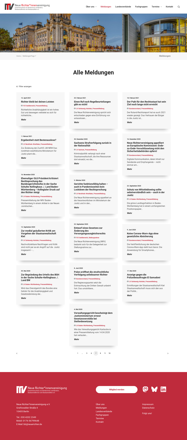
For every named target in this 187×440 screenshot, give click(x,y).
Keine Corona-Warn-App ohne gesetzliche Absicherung (142, 235)
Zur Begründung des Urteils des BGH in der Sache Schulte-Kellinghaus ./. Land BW (40, 277)
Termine (157, 6)
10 (109, 353)
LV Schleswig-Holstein (84, 109)
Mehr (23, 119)
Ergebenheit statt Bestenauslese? (38, 140)
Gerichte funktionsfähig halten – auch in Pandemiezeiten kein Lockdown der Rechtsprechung (91, 187)
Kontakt (169, 6)
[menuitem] (91, 6)
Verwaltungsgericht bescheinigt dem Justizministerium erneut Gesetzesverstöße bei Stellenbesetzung (93, 317)
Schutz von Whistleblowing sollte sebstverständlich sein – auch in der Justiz (146, 192)
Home (18, 56)
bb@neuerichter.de (33, 424)
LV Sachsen (80, 150)
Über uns (91, 6)
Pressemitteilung (41, 106)
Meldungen (106, 6)
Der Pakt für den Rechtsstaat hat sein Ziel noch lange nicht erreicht (146, 103)
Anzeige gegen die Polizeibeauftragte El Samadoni (143, 276)
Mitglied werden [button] (116, 389)
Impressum (147, 404)
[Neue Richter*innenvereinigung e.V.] (27, 6)
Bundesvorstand (135, 109)
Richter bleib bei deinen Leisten (37, 101)
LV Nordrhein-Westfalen (31, 144)
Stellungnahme (94, 238)
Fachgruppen (141, 6)
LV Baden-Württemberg (31, 196)
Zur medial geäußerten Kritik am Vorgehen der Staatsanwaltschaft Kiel (38, 233)
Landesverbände (123, 6)
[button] (180, 6)
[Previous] (19, 354)
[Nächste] (167, 354)
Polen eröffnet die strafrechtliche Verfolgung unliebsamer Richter (91, 273)
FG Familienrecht (29, 106)
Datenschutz (148, 407)
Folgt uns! (147, 413)
